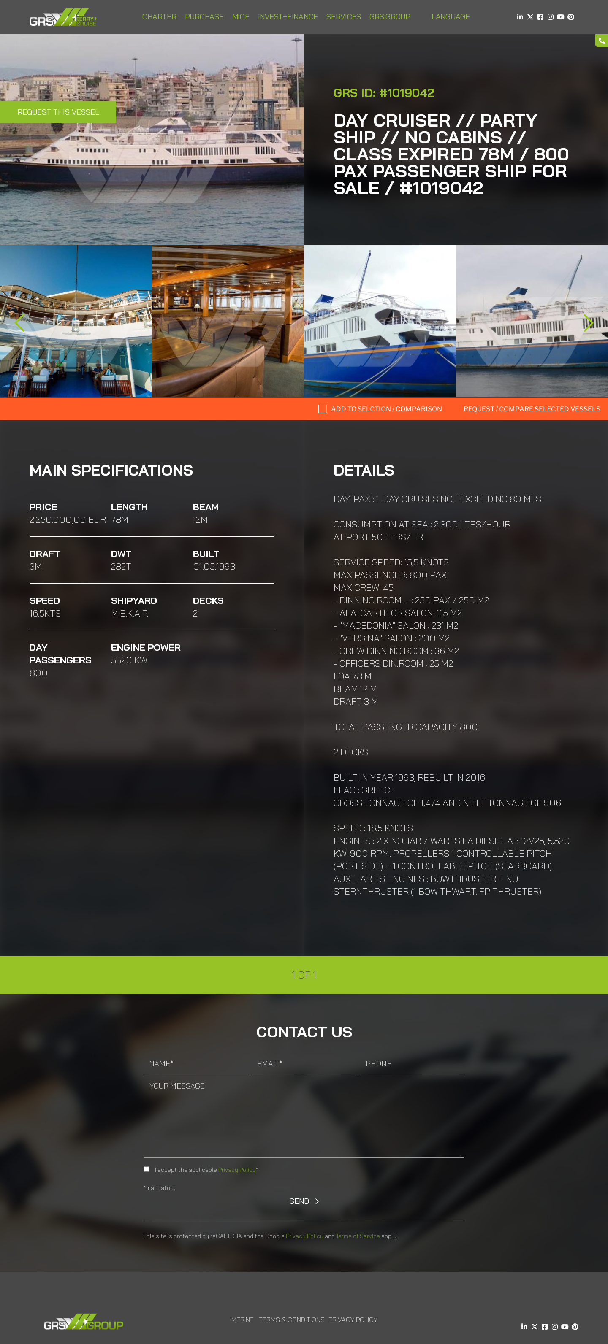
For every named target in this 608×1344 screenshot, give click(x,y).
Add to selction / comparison (386, 409)
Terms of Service (358, 1236)
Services (343, 17)
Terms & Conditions (292, 1319)
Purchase (204, 17)
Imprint (242, 1319)
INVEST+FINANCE (288, 17)
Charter (159, 17)
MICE (241, 17)
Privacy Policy (237, 1170)
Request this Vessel (58, 112)
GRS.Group (389, 17)
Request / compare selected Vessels (532, 409)
